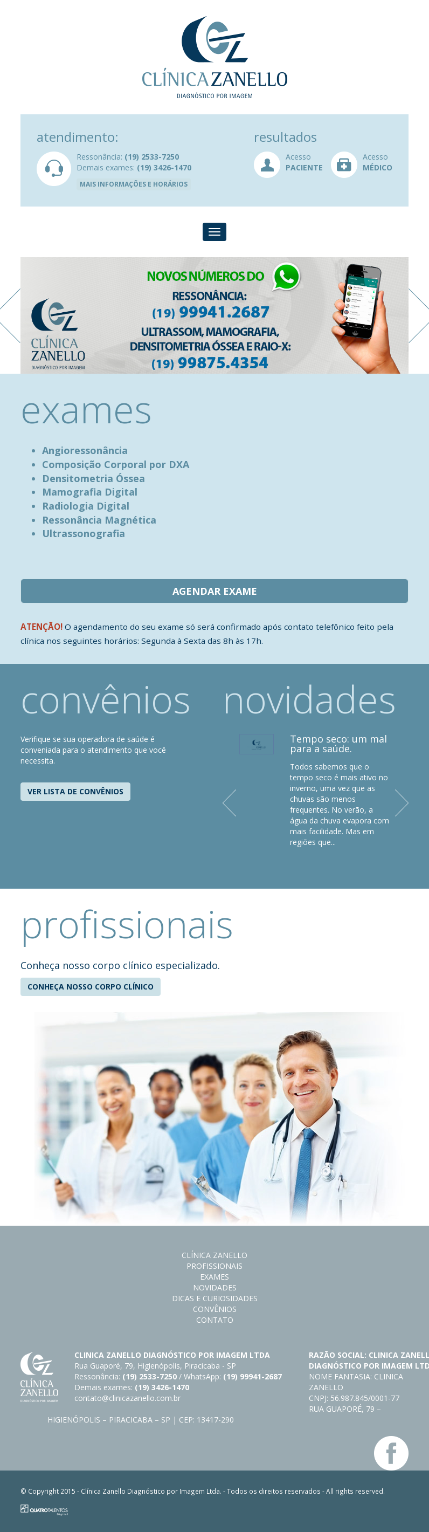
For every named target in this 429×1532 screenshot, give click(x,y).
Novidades (215, 1287)
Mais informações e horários (134, 184)
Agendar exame (214, 591)
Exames (214, 1277)
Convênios (215, 1309)
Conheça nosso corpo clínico (90, 986)
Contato (214, 1320)
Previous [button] (231, 803)
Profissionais (214, 1266)
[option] (214, 315)
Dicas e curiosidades (215, 1298)
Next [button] (403, 803)
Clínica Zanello (214, 1255)
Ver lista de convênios (75, 791)
